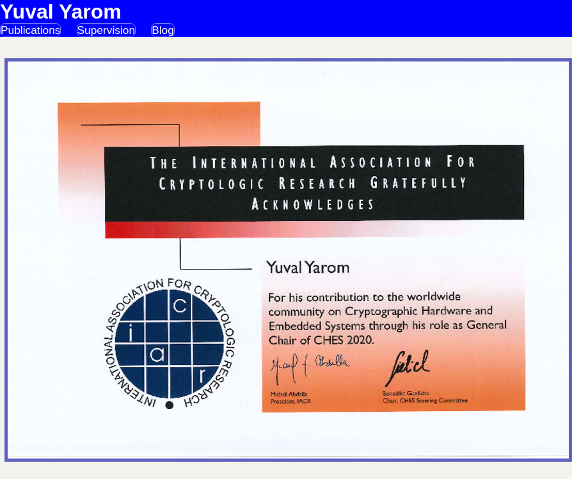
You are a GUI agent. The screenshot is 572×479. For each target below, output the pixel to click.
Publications (30, 30)
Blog (163, 30)
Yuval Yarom (61, 11)
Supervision (106, 30)
